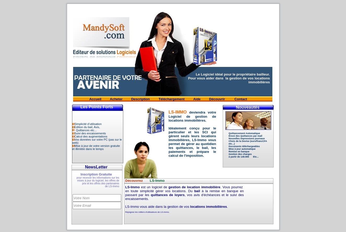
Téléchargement (172, 99)
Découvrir (217, 99)
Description (140, 99)
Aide (197, 99)
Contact (240, 99)
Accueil (95, 99)
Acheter (116, 99)
